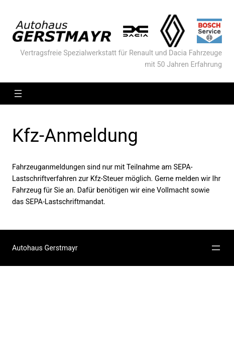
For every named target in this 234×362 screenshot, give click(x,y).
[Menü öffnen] (18, 93)
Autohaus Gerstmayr (45, 248)
